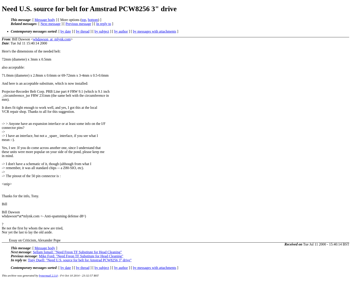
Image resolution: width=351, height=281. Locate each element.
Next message (50, 24)
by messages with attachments (154, 31)
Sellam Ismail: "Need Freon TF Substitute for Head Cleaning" (77, 252)
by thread (83, 31)
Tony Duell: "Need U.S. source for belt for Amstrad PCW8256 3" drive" (80, 260)
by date (65, 31)
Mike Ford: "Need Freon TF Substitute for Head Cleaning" (81, 256)
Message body (44, 20)
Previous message (78, 24)
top (83, 20)
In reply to (103, 24)
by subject (101, 31)
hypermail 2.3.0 (48, 275)
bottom (93, 20)
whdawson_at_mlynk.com (52, 39)
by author (121, 31)
